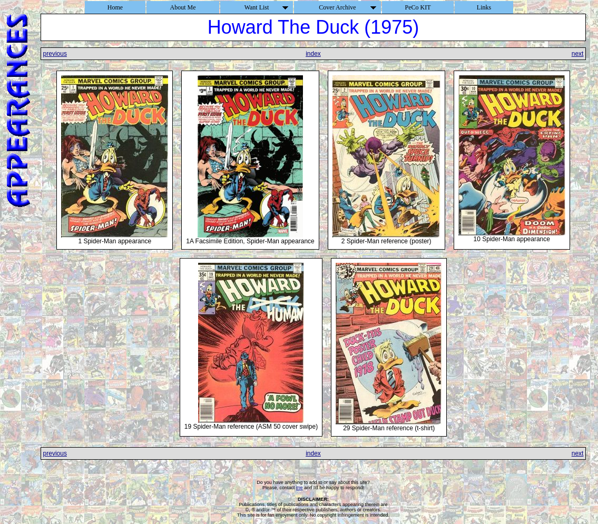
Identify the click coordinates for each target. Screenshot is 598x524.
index (313, 53)
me (299, 487)
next (578, 53)
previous (55, 53)
